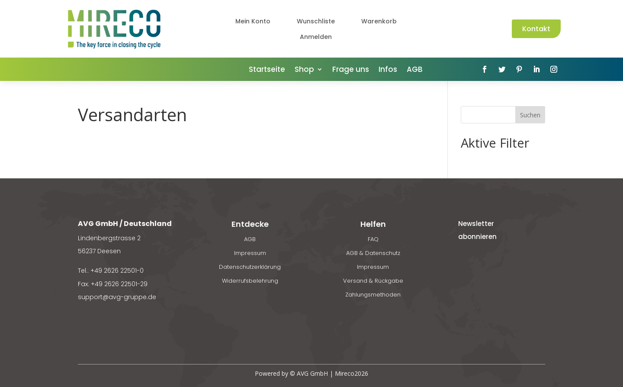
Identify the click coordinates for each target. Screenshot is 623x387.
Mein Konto (252, 21)
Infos (388, 70)
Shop (304, 70)
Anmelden (316, 36)
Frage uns (350, 70)
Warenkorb (379, 21)
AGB (415, 70)
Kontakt (536, 29)
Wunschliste (316, 21)
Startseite (267, 70)
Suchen (530, 115)
